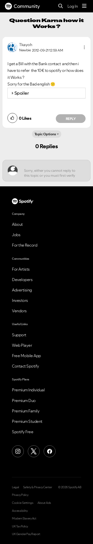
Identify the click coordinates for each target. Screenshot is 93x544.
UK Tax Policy (20, 526)
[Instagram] (18, 451)
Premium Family (25, 411)
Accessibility (20, 511)
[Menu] (84, 6)
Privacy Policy (20, 495)
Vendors (19, 311)
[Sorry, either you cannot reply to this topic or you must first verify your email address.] (51, 171)
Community (22, 6)
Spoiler (21, 93)
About (17, 224)
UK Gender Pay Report (26, 534)
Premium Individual (28, 390)
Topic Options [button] (45, 134)
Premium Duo (24, 400)
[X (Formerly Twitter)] (34, 451)
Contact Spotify (25, 366)
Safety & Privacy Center (37, 487)
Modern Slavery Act (24, 518)
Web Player (22, 345)
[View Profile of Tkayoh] (25, 44)
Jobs (16, 234)
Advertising (22, 290)
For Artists (21, 269)
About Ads (44, 503)
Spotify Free (22, 431)
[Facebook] (50, 451)
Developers (22, 279)
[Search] (60, 6)
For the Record (24, 245)
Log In (72, 6)
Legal (15, 487)
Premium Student (27, 421)
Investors (20, 300)
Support (19, 335)
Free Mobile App (26, 355)
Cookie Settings (22, 503)
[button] (84, 47)
